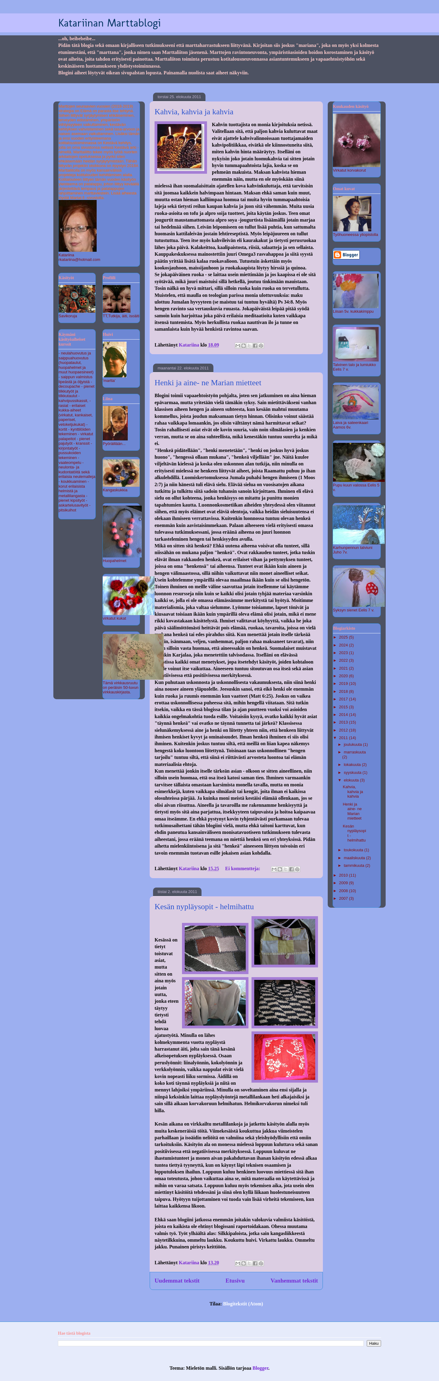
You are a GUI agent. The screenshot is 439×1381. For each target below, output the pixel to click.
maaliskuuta (355, 858)
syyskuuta (353, 772)
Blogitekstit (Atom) (243, 1303)
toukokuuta (354, 850)
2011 (344, 737)
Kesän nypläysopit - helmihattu (204, 906)
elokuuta (352, 780)
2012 (344, 730)
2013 (344, 722)
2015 (344, 707)
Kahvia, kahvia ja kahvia (194, 111)
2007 (344, 898)
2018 (344, 691)
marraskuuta (355, 752)
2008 (344, 890)
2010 (344, 875)
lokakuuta (353, 764)
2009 (344, 883)
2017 (344, 699)
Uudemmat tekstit (177, 1280)
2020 (344, 676)
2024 (344, 645)
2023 (344, 652)
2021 (344, 668)
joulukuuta (353, 744)
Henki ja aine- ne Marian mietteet (208, 382)
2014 (344, 714)
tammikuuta (355, 865)
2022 (344, 660)
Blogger (260, 1368)
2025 (344, 637)
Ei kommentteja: (243, 868)
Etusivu (235, 1280)
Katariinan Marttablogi (109, 22)
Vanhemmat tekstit (294, 1280)
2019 (344, 683)
